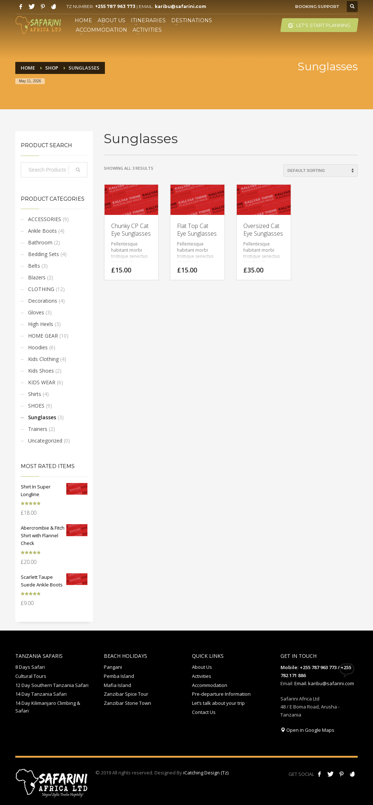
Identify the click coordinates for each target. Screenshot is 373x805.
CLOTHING (41, 289)
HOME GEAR (43, 335)
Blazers (37, 277)
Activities (201, 676)
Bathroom (40, 242)
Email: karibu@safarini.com (324, 683)
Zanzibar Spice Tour (126, 694)
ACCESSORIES (44, 219)
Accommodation (209, 685)
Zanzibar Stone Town (127, 703)
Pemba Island (119, 676)
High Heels (40, 324)
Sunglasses (42, 417)
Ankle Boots (42, 230)
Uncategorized (45, 440)
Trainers (37, 428)
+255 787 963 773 (115, 6)
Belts (34, 265)
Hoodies (38, 347)
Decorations (42, 300)
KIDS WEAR (41, 382)
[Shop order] (320, 170)
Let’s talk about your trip (218, 703)
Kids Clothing (43, 359)
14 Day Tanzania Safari (41, 694)
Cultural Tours (30, 676)
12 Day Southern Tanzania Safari (52, 685)
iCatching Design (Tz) (205, 772)
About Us (202, 667)
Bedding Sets (43, 254)
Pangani (113, 667)
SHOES (36, 405)
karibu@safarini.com (180, 6)
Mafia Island (117, 685)
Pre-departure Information (221, 694)
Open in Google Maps (307, 730)
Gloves (36, 312)
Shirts (34, 393)
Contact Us (204, 712)
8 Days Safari (30, 667)
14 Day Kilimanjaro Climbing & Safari (47, 707)
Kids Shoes (41, 370)
